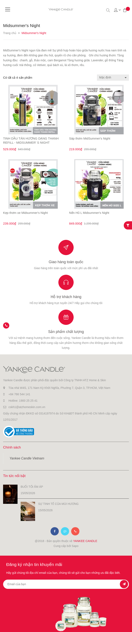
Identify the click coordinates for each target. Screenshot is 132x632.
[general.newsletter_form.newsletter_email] (66, 584)
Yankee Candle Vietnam (26, 458)
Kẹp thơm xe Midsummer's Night (25, 212)
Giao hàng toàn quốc (66, 262)
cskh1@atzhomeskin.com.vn (26, 407)
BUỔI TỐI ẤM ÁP (32, 486)
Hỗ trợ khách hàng (66, 297)
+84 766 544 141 (19, 394)
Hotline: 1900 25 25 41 (23, 400)
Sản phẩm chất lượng (66, 332)
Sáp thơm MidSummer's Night (89, 138)
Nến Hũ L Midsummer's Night (89, 212)
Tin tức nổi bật (14, 476)
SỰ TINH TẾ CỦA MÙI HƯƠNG (58, 503)
